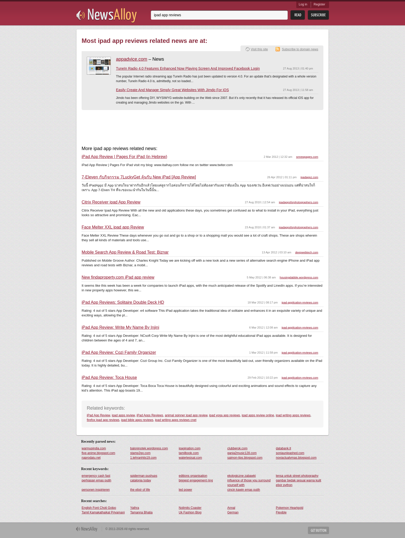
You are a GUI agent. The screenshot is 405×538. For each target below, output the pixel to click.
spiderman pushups (143, 476)
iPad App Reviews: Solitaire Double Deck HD (123, 302)
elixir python (284, 485)
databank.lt (283, 448)
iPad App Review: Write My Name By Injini (120, 327)
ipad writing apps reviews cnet (175, 420)
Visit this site (259, 49)
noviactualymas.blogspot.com (296, 457)
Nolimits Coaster (190, 508)
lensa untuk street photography (297, 476)
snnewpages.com (307, 156)
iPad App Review (98, 415)
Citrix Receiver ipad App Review (111, 202)
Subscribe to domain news (300, 49)
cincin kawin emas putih (243, 490)
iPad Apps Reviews (150, 415)
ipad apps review (123, 415)
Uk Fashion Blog (190, 512)
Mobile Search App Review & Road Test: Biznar (125, 252)
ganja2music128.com (241, 453)
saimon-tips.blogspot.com (244, 457)
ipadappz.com (309, 177)
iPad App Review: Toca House (109, 378)
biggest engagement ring (196, 480)
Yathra (134, 508)
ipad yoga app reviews (224, 415)
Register (319, 4)
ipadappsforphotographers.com (298, 202)
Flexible (281, 512)
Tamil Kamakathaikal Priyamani (103, 512)
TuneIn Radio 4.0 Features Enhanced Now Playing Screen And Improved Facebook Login (188, 68)
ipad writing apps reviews (293, 415)
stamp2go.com (140, 453)
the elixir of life (140, 490)
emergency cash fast (96, 476)
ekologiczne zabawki (241, 476)
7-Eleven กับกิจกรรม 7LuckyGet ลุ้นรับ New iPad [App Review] (139, 177)
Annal (231, 508)
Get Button (318, 530)
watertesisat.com (190, 457)
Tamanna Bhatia (141, 512)
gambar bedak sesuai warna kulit (298, 480)
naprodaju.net (91, 457)
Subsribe (318, 15)
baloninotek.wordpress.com (149, 448)
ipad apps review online (258, 415)
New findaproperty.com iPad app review (118, 277)
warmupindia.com (94, 448)
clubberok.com (237, 448)
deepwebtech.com (306, 252)
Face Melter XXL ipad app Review (113, 227)
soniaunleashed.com (290, 453)
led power (185, 490)
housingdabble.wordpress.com (299, 277)
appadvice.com (131, 59)
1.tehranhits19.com (143, 457)
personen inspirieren (96, 490)
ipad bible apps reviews (137, 420)
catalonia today (140, 480)
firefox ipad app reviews (103, 420)
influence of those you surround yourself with (248, 483)
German (232, 512)
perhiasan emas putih (96, 480)
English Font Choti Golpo (99, 508)
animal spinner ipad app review (186, 415)
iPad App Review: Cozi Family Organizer (119, 352)
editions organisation (193, 476)
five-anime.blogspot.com (98, 453)
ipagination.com (189, 448)
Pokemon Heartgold (289, 508)
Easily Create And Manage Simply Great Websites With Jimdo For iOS (172, 90)
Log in (303, 4)
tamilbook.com (189, 453)
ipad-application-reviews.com (300, 302)
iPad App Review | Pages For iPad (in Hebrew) (124, 157)
